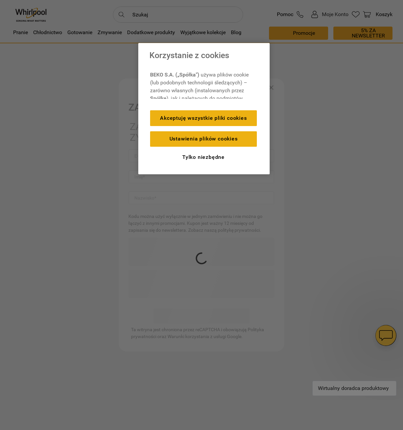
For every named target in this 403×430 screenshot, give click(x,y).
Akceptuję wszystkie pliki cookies (203, 118)
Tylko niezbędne (203, 157)
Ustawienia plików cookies (203, 139)
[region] (204, 108)
